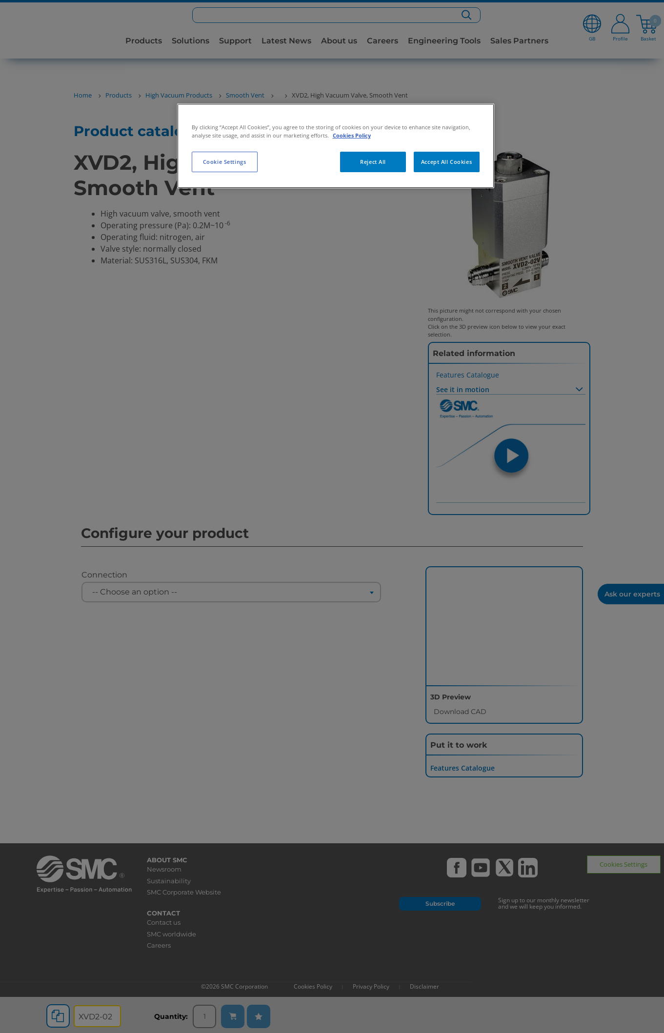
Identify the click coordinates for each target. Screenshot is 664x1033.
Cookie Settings (224, 161)
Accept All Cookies (446, 161)
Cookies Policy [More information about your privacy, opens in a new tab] (352, 135)
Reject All (373, 161)
